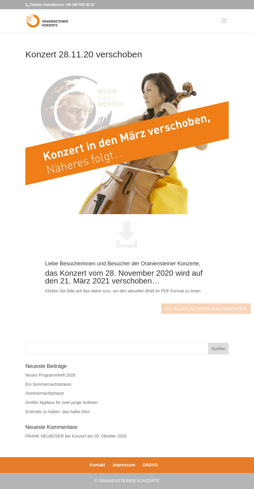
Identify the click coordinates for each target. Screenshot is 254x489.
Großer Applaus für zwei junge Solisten (61, 402)
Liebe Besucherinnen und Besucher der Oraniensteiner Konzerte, (122, 264)
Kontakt (97, 465)
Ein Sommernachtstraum (48, 384)
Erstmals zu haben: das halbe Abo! (57, 411)
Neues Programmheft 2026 (50, 375)
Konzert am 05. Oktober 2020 (99, 436)
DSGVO (150, 465)
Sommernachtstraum (44, 393)
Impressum (124, 465)
